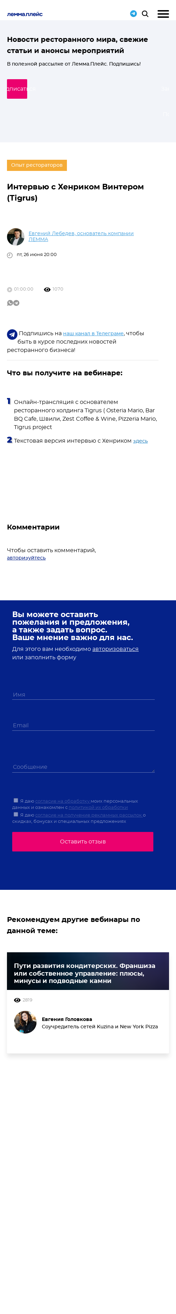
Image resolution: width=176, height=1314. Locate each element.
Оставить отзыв (83, 841)
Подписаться (86, 89)
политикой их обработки (98, 807)
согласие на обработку (63, 801)
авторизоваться (115, 649)
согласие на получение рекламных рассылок (89, 815)
